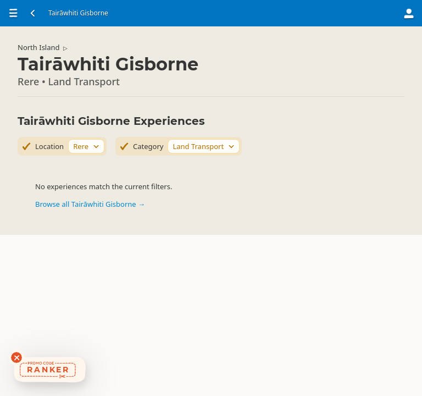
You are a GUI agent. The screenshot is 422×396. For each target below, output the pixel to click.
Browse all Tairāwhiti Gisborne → (90, 204)
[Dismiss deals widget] (16, 357)
